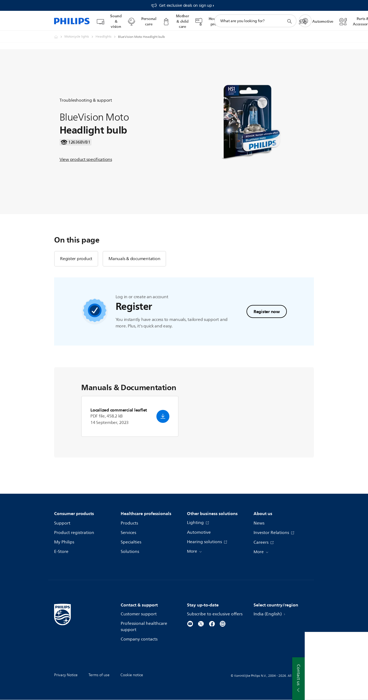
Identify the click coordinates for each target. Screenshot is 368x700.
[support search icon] (289, 21)
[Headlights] (107, 37)
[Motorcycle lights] (80, 37)
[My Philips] (305, 20)
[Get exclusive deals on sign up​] (182, 5)
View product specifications (86, 159)
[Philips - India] (59, 37)
